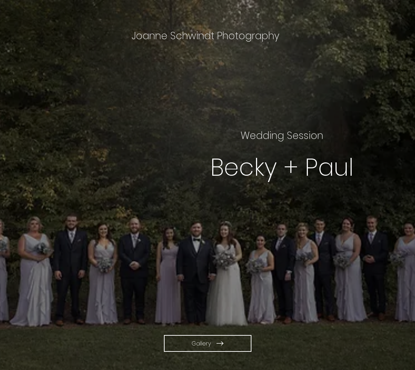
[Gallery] (207, 343)
